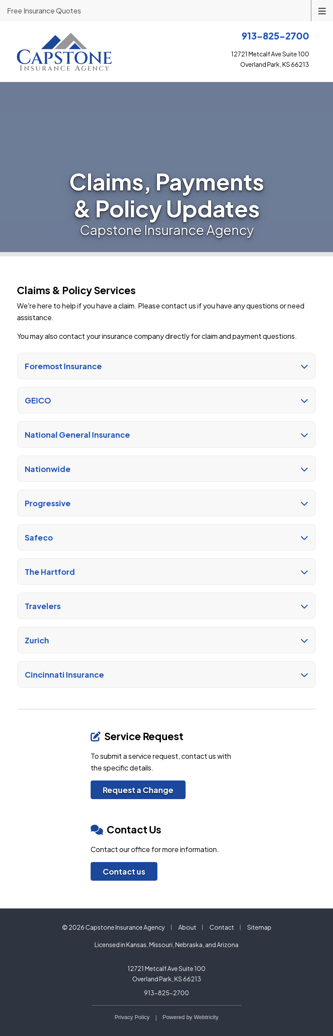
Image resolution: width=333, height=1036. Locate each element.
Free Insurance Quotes (44, 10)
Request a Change (138, 790)
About (187, 927)
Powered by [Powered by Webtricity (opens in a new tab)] (191, 1017)
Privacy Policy (132, 1017)
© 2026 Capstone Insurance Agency (113, 927)
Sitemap (259, 927)
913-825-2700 (166, 993)
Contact (221, 927)
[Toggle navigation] (322, 10)
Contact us (124, 871)
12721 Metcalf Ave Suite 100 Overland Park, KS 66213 (166, 973)
